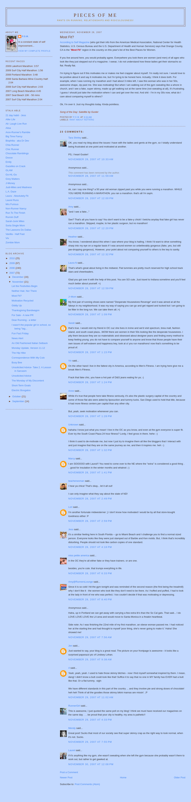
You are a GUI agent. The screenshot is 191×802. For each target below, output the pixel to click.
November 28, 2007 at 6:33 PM (90, 573)
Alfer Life (10, 119)
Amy (70, 206)
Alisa (8, 128)
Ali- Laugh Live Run (16, 123)
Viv (70, 360)
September (18, 401)
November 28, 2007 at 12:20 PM (90, 228)
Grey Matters (13, 178)
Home (123, 777)
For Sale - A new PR (23, 315)
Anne (71, 390)
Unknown (73, 424)
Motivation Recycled (22, 300)
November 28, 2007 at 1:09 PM (90, 314)
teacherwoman (76, 480)
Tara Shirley (74, 137)
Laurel (71, 750)
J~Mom (72, 296)
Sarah (71, 323)
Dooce (9, 157)
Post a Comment (69, 772)
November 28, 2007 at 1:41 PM (90, 472)
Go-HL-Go (11, 174)
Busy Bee (17, 362)
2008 (12, 268)
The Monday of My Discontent (28, 380)
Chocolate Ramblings (17, 153)
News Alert (17, 338)
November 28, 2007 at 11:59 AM (90, 175)
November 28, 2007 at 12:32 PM (90, 254)
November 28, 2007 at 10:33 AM (90, 159)
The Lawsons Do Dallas (18, 229)
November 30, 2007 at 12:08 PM (90, 764)
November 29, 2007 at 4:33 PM (90, 719)
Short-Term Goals (21, 385)
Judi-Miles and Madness (19, 187)
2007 (12, 272)
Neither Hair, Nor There (24, 291)
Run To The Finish (15, 212)
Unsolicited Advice (22, 375)
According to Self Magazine (75, 42)
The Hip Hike (19, 352)
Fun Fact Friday (20, 333)
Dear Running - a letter (24, 320)
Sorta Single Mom (15, 225)
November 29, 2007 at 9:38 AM (90, 659)
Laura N (72, 262)
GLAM (9, 170)
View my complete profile (34, 51)
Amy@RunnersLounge (80, 581)
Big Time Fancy (14, 136)
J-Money (10, 183)
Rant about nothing (82, 120)
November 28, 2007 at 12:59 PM (90, 288)
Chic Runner (12, 149)
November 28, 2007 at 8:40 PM (90, 599)
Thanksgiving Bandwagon (26, 310)
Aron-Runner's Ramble (18, 132)
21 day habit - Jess (16, 115)
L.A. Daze (11, 191)
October (17, 396)
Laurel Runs (12, 200)
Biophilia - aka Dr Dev (17, 140)
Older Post (179, 777)
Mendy (72, 728)
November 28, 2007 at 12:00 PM (90, 198)
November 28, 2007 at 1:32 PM (90, 450)
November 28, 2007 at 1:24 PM (90, 382)
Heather (72, 236)
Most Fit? (17, 295)
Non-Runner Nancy (16, 208)
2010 (12, 258)
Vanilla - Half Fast (15, 234)
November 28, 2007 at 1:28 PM (90, 416)
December (18, 277)
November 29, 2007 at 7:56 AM (90, 637)
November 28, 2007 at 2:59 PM (90, 521)
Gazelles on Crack (15, 166)
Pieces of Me (95, 15)
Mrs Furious (12, 204)
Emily (9, 162)
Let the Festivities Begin (24, 286)
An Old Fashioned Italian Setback (30, 343)
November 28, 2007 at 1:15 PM (90, 352)
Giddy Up (17, 305)
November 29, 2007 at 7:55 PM (90, 741)
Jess (70, 529)
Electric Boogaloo (21, 390)
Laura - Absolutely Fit (17, 195)
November (18, 281)
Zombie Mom (13, 242)
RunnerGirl (74, 705)
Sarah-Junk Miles (15, 221)
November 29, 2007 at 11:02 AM (90, 697)
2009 (12, 263)
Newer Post (66, 777)
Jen (70, 645)
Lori (70, 507)
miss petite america (78, 555)
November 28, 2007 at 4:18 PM (90, 547)
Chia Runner (12, 145)
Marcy (71, 458)
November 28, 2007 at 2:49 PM (90, 498)
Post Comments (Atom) (87, 784)
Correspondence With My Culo (28, 357)
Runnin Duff (12, 217)
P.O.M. (25, 36)
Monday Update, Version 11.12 (28, 348)
